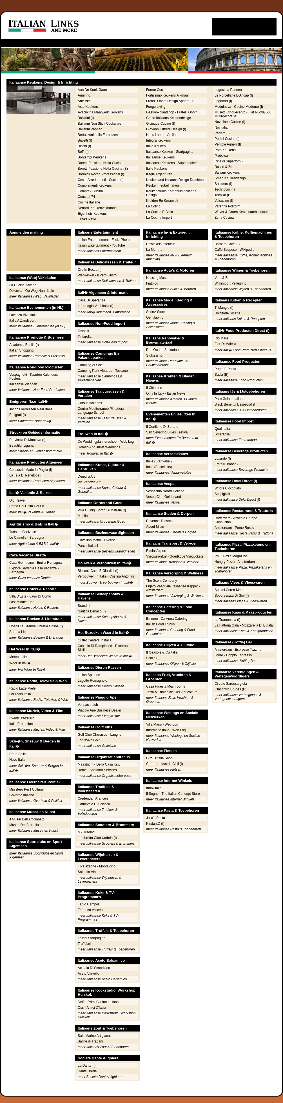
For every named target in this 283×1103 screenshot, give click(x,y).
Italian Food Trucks (160, 624)
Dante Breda (87, 1071)
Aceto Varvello (88, 974)
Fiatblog (152, 283)
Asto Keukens (88, 107)
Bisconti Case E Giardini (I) (98, 571)
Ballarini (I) (86, 118)
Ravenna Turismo (159, 521)
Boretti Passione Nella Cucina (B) (103, 169)
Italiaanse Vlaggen (23, 384)
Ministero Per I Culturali (26, 789)
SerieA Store (155, 312)
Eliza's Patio (87, 219)
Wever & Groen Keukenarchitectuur (241, 212)
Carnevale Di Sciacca (94, 804)
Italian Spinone (89, 675)
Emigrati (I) (17, 415)
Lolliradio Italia (20, 694)
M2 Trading (86, 832)
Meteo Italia (18, 657)
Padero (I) (222, 133)
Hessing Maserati (159, 278)
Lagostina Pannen (228, 90)
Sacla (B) (221, 375)
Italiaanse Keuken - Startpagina (169, 152)
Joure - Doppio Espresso (233, 655)
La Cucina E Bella (159, 212)
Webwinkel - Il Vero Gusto (97, 275)
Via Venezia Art (89, 482)
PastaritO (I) (155, 823)
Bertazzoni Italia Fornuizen (98, 135)
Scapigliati (222, 494)
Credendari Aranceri (93, 798)
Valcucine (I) (224, 201)
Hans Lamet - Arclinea (162, 135)
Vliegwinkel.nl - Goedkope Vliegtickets (174, 556)
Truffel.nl (84, 944)
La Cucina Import (159, 218)
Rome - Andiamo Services (97, 770)
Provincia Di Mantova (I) (27, 440)
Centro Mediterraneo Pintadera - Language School (102, 411)
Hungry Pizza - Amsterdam (235, 562)
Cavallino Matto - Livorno (96, 540)
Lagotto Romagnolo (92, 681)
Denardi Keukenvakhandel (97, 208)
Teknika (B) (223, 195)
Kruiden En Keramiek (162, 201)
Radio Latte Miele (22, 688)
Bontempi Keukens (92, 157)
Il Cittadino (154, 388)
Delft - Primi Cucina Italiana (98, 1002)
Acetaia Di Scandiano (94, 968)
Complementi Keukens (95, 185)
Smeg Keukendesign (230, 178)
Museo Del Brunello (24, 825)
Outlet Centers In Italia (94, 640)
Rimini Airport (156, 551)
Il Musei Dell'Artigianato (26, 819)
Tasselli (83, 331)
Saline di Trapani (90, 1041)
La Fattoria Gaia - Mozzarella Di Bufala (244, 625)
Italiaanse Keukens (160, 157)
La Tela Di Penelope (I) (26, 475)
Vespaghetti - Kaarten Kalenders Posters (33, 377)
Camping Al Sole (90, 365)
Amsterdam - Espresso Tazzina (238, 650)
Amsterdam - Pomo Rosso (234, 528)
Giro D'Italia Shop (159, 758)
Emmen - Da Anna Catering (167, 619)
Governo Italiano (21, 795)
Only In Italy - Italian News (165, 393)
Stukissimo (154, 355)
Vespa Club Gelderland (163, 497)
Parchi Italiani (88, 546)
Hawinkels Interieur (160, 244)
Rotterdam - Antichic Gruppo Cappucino (236, 520)
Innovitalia (153, 788)
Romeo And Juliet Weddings (99, 447)
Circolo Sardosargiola (231, 684)
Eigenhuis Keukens (92, 214)
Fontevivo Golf (88, 740)
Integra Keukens (158, 140)
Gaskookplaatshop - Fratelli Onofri (171, 112)
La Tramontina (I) (227, 620)
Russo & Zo (223, 167)
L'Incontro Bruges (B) (230, 689)
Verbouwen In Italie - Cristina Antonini (106, 576)
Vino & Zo (222, 278)
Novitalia (221, 127)
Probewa (221, 156)
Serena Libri (18, 632)
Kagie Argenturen (159, 174)
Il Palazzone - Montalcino (96, 866)
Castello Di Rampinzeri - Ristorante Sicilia (104, 648)
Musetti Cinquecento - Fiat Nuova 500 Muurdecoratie (243, 114)
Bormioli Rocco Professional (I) (101, 174)
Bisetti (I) (84, 146)
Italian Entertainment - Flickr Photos (104, 240)
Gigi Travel (17, 500)
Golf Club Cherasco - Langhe (99, 735)
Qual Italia (222, 429)
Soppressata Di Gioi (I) (232, 596)
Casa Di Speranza (91, 300)
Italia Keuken (156, 146)
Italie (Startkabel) (159, 461)
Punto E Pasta (225, 369)
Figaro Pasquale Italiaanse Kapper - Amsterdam (173, 588)
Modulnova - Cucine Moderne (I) (239, 107)
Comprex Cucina (90, 191)
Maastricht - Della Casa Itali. (99, 764)
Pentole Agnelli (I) (228, 144)
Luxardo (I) (223, 458)
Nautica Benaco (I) (92, 611)
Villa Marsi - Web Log (162, 724)
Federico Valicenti (91, 910)
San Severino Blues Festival (167, 432)
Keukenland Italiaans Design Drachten (175, 180)
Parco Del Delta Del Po (26, 506)
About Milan (155, 527)
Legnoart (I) (223, 101)
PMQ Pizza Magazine (231, 556)
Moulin (83, 516)
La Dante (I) (86, 1066)
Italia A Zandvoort (22, 321)
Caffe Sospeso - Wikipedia (234, 250)
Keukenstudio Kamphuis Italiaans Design (171, 193)
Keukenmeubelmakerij (163, 185)
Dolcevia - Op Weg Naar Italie (31, 291)
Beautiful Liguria (21, 446)
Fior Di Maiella (225, 344)
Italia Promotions (21, 724)
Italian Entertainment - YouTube (101, 245)
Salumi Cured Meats (230, 590)
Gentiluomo (154, 317)
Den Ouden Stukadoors (163, 350)
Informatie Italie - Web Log (166, 730)
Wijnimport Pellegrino (230, 283)
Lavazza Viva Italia (23, 315)
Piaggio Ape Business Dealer (99, 710)
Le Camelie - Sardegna (26, 538)
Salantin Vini (87, 872)
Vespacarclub (88, 705)
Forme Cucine (156, 90)
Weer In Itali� (20, 663)
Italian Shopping (21, 350)
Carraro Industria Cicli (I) (164, 764)
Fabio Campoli (88, 904)
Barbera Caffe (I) (227, 244)
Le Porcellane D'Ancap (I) (234, 95)
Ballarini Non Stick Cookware (99, 124)
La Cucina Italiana (22, 285)
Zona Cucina (224, 218)
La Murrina (154, 250)
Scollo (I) (152, 658)
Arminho (84, 95)
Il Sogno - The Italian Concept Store (173, 794)
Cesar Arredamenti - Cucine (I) (101, 180)
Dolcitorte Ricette (227, 313)
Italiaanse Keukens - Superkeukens (172, 163)
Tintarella (85, 337)
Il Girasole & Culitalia (161, 652)
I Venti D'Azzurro (21, 718)
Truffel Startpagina (91, 938)
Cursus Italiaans (90, 403)
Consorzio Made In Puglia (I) (30, 470)
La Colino (153, 206)
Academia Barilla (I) (24, 345)
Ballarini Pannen (90, 129)
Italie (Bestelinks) (159, 467)
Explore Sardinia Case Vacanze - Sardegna (34, 570)
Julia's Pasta (155, 818)
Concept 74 (86, 197)
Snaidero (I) (223, 184)
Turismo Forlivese (22, 532)
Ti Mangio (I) (224, 308)
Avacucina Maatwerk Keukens (100, 112)
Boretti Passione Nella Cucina (100, 163)
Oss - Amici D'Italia (92, 1008)
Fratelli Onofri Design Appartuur (169, 101)
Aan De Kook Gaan (92, 90)
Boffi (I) (83, 152)
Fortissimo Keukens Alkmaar (167, 95)
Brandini (84, 606)
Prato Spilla (17, 754)
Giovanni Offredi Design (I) (166, 129)
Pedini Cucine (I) (227, 139)
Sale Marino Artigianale (95, 1036)
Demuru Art (86, 476)
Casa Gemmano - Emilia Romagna (35, 563)
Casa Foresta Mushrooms (165, 686)
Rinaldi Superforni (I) (230, 161)
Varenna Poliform (227, 206)
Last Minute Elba (21, 602)
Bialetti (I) (85, 140)
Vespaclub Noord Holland (165, 491)
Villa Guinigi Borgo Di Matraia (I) (102, 510)
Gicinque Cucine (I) (160, 124)
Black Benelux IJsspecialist (235, 404)
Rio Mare (221, 338)
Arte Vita (84, 101)
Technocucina (225, 189)
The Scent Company (161, 581)
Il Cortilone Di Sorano (162, 427)
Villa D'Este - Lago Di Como (30, 596)
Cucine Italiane (89, 202)
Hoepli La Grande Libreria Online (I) (36, 626)
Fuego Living (156, 107)
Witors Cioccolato (228, 488)
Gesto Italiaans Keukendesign (168, 118)
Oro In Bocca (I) (90, 270)
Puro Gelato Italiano (229, 399)
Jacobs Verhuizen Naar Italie (30, 409)
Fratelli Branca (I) (227, 464)
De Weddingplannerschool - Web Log (106, 442)
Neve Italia (17, 760)
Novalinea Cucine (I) (230, 122)
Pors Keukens (225, 150)
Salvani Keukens (227, 172)
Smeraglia (222, 434)
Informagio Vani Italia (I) (95, 306)
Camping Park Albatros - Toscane (103, 371)
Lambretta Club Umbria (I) (97, 838)
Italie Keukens (156, 169)
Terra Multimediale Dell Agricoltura (171, 692)
